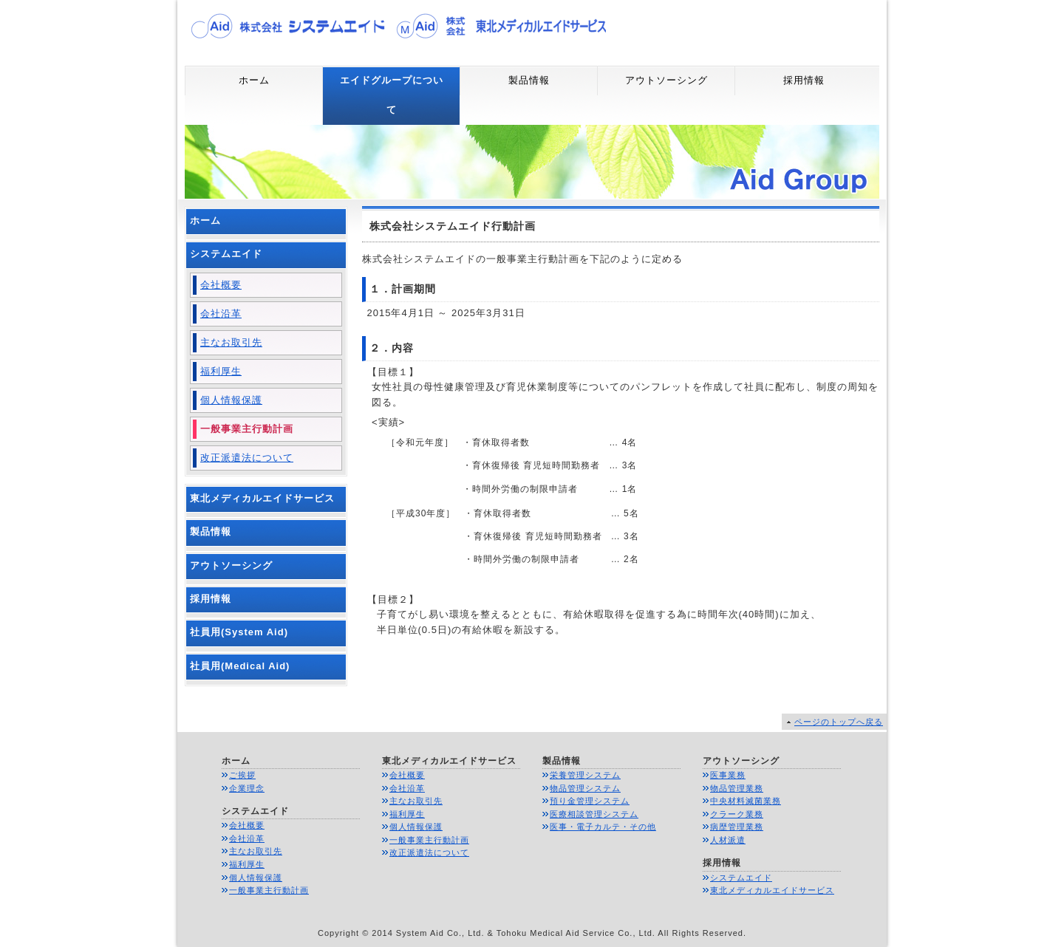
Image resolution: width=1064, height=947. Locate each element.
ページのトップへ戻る (838, 721)
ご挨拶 (242, 774)
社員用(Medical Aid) (240, 665)
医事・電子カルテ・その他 (603, 826)
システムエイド (226, 253)
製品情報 (529, 80)
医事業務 (728, 774)
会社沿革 (221, 313)
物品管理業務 (736, 788)
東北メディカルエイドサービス (262, 498)
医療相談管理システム (594, 814)
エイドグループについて (391, 95)
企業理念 (247, 788)
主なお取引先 (231, 342)
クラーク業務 (736, 814)
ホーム (254, 80)
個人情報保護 (231, 400)
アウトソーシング (666, 80)
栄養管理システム (585, 774)
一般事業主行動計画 (246, 428)
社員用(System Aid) (239, 631)
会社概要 (221, 284)
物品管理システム (585, 788)
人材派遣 (728, 839)
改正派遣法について (246, 457)
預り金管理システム (590, 800)
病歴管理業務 (736, 826)
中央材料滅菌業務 (745, 800)
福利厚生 (221, 371)
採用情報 (804, 80)
